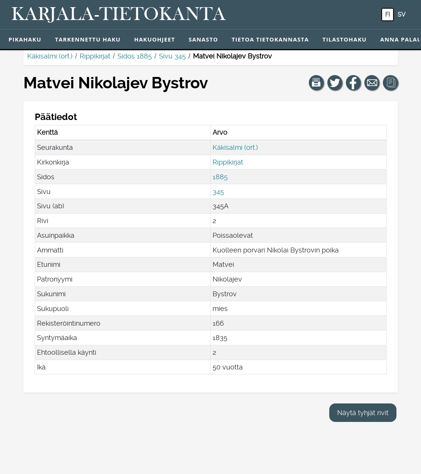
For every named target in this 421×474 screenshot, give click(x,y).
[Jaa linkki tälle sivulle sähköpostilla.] (371, 82)
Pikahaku (25, 39)
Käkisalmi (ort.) (49, 56)
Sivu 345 (172, 56)
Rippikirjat (95, 56)
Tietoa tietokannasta (270, 39)
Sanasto (203, 39)
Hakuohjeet (154, 39)
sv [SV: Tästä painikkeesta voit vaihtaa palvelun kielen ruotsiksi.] (402, 14)
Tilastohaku (344, 39)
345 (218, 191)
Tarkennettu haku (87, 39)
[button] (316, 82)
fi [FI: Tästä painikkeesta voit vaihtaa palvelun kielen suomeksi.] (387, 14)
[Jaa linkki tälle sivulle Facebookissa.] (353, 82)
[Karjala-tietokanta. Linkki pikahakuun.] (118, 15)
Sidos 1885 (134, 56)
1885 (220, 177)
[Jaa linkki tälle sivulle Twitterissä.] (334, 82)
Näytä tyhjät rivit (363, 413)
